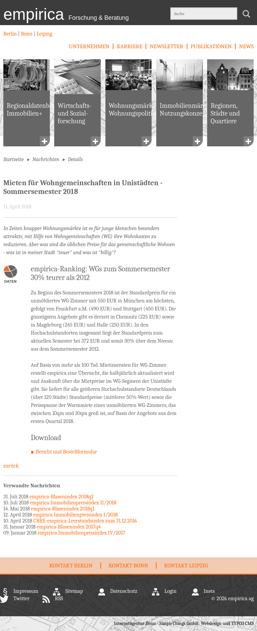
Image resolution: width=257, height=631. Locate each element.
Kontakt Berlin (71, 565)
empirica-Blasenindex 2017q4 (69, 527)
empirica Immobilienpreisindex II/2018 (73, 503)
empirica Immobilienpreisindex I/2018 (75, 515)
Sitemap (74, 591)
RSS (59, 598)
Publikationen (211, 46)
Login (170, 591)
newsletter (166, 46)
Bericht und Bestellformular (66, 452)
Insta (209, 591)
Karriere (129, 46)
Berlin (10, 34)
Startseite (13, 159)
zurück (11, 466)
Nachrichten (45, 159)
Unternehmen (89, 46)
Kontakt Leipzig (186, 565)
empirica (66, 14)
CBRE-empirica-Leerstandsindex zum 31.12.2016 (85, 521)
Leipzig (43, 34)
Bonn (27, 34)
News (246, 46)
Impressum (25, 591)
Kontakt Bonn (128, 565)
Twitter (21, 598)
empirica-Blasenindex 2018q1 (62, 509)
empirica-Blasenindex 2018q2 (61, 497)
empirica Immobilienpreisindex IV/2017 (81, 533)
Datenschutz (123, 591)
